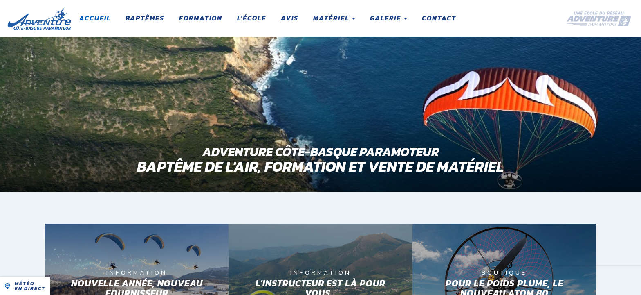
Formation (200, 18)
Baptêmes (145, 18)
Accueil (95, 18)
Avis (289, 18)
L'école (251, 18)
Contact (439, 18)
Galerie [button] (388, 18)
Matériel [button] (334, 18)
